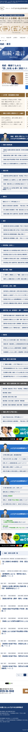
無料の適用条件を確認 (16, 32)
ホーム (3, 37)
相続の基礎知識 (7, 145)
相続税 (5, 335)
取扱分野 (9, 37)
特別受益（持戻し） (9, 245)
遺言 (4, 221)
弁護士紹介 (23, 37)
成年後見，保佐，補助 (9, 286)
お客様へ (15, 37)
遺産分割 (5, 170)
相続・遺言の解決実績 (9, 359)
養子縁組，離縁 (7, 269)
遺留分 (5, 196)
